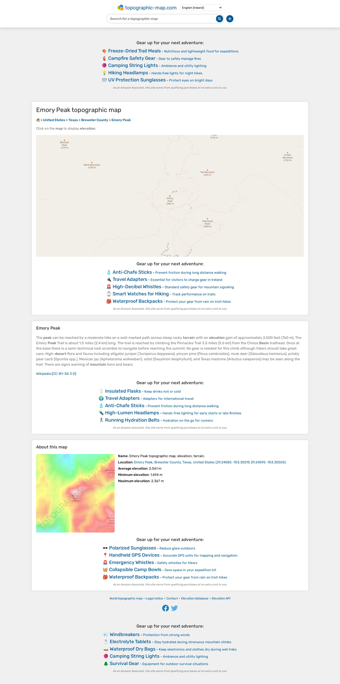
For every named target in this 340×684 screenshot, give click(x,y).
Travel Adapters (130, 279)
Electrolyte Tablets (130, 641)
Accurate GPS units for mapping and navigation (200, 555)
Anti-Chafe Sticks (132, 272)
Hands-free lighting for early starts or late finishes (201, 413)
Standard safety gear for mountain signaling (199, 287)
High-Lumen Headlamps (132, 412)
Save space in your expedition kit (190, 570)
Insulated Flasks (123, 391)
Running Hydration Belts (132, 420)
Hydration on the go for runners (188, 421)
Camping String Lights (133, 65)
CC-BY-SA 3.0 (64, 374)
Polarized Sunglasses (132, 548)
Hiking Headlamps (128, 72)
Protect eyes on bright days (191, 80)
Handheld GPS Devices (134, 555)
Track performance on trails (194, 294)
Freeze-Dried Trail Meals (134, 51)
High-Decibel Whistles (137, 286)
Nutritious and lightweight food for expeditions (201, 51)
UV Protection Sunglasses (137, 80)
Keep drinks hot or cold (162, 392)
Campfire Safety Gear (131, 58)
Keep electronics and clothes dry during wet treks (198, 649)
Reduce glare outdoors (177, 548)
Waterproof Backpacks (138, 301)
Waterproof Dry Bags (132, 649)
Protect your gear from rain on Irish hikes (198, 302)
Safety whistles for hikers (177, 563)
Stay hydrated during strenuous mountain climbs (192, 642)
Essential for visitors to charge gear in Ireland (186, 280)
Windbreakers (125, 634)
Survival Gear (124, 663)
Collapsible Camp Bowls (135, 569)
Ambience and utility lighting (183, 66)
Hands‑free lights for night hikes (177, 73)
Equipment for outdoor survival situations (175, 664)
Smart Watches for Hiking (141, 293)
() (210, 462)
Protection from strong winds (166, 635)
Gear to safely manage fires (180, 59)
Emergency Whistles (131, 562)
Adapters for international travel (168, 399)
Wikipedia (43, 374)
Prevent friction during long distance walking (190, 273)
